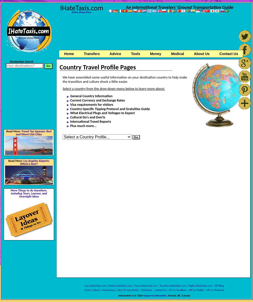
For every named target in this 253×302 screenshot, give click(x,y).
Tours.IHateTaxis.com (146, 285)
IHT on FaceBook (178, 290)
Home (69, 54)
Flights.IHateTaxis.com (200, 285)
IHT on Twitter (196, 290)
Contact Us (160, 290)
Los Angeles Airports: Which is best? (34, 162)
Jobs (119, 290)
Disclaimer (146, 290)
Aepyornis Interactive (155, 295)
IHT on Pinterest (215, 290)
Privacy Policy (131, 290)
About (96, 290)
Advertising (109, 290)
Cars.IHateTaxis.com (95, 285)
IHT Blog (219, 285)
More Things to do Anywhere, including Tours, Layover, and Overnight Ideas (29, 193)
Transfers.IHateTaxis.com (173, 285)
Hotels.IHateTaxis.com (120, 285)
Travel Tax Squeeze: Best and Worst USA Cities (34, 133)
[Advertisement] (153, 32)
